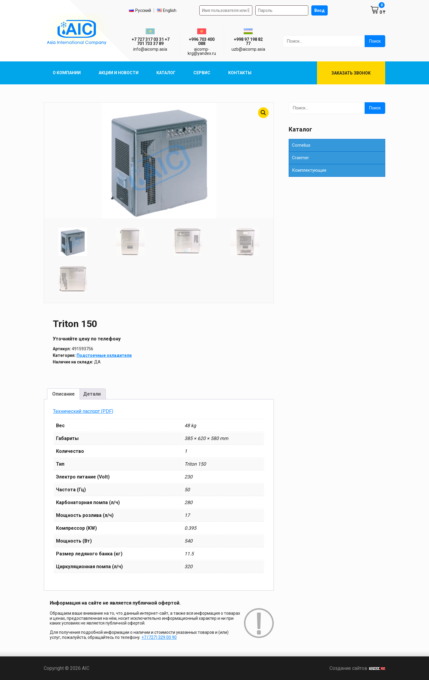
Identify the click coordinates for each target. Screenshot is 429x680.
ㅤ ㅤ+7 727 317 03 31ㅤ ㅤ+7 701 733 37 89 (150, 41)
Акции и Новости (119, 72)
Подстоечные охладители (104, 355)
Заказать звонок (351, 73)
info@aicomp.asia (150, 49)
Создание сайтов (357, 668)
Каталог (165, 72)
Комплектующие (309, 170)
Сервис (201, 72)
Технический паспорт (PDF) (83, 411)
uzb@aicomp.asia (248, 49)
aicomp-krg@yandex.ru (202, 51)
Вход (319, 10)
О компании (67, 72)
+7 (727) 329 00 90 (159, 637)
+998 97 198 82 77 (248, 41)
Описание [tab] (63, 394)
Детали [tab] (92, 394)
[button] (263, 112)
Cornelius (301, 145)
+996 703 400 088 (201, 41)
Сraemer (300, 157)
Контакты (239, 72)
